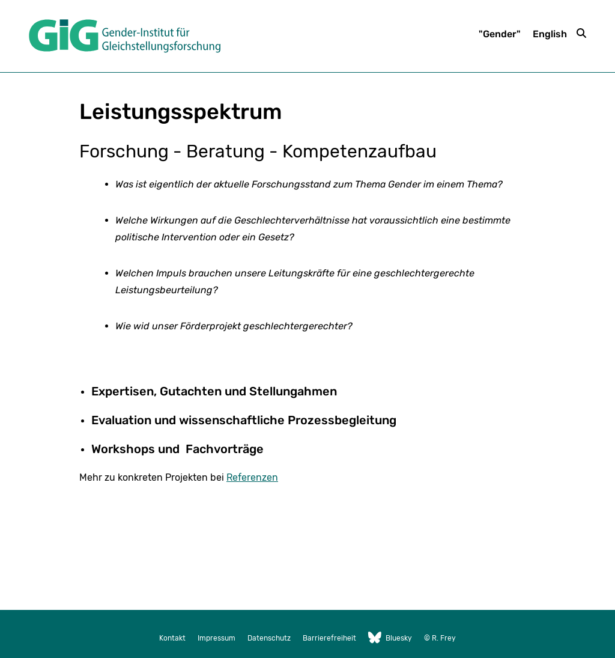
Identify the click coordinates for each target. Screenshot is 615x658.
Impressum (216, 638)
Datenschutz (269, 638)
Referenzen (252, 477)
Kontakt (172, 638)
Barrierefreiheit (329, 638)
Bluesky (390, 638)
